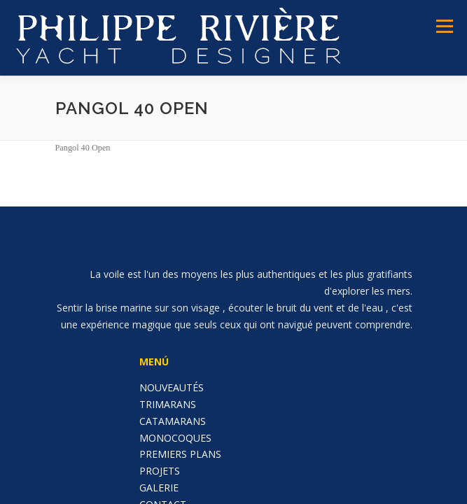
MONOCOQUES (175, 437)
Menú (443, 26)
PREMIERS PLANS (180, 454)
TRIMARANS (167, 404)
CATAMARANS (172, 421)
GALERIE (159, 487)
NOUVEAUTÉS (171, 387)
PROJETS (159, 470)
